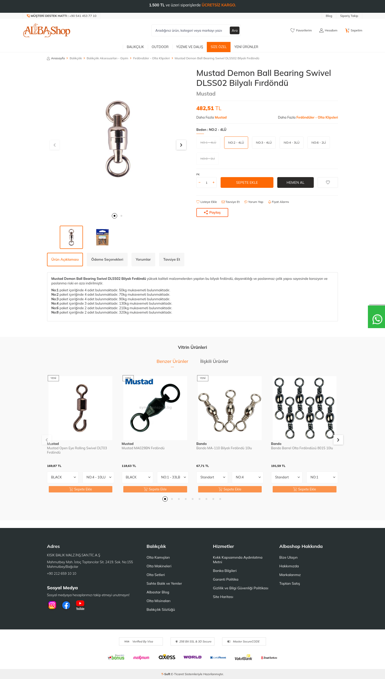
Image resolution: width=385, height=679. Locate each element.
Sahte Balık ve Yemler (164, 583)
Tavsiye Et (231, 202)
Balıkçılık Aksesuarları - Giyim (107, 58)
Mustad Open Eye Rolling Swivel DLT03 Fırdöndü (77, 450)
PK (198, 174)
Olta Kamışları (158, 557)
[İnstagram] (52, 605)
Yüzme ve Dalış (189, 47)
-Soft (166, 674)
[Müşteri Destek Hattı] (62, 16)
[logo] (47, 30)
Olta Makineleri (159, 566)
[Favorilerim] (301, 30)
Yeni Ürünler (246, 47)
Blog (329, 16)
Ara (235, 30)
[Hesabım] (328, 30)
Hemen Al (295, 182)
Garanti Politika (225, 579)
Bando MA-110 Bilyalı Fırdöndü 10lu (224, 448)
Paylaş (212, 212)
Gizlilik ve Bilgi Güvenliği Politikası (240, 588)
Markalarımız (290, 574)
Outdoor (160, 47)
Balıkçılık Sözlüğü (161, 609)
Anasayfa (56, 58)
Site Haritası (223, 596)
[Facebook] (66, 605)
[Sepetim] (353, 30)
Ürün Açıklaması (65, 259)
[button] (114, 216)
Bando (201, 444)
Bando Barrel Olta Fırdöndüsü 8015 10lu (302, 448)
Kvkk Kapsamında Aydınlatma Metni (237, 559)
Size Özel (219, 47)
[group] (118, 139)
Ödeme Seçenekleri (107, 259)
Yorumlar (143, 259)
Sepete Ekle (247, 182)
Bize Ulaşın (288, 557)
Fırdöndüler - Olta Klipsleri (151, 58)
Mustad (205, 93)
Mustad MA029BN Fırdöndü (143, 448)
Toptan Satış (289, 583)
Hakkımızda (289, 566)
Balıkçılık (135, 47)
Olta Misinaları (158, 601)
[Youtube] (80, 605)
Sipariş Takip (349, 16)
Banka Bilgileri (225, 570)
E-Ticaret (177, 674)
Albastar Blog (158, 592)
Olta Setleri (156, 574)
